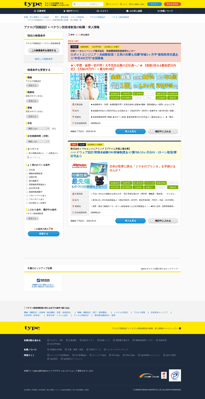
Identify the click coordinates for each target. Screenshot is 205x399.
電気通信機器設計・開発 (104, 315)
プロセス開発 (139, 312)
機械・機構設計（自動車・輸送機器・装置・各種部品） (48, 312)
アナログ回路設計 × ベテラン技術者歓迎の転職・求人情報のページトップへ (145, 328)
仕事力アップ (95, 349)
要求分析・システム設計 (57, 315)
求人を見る (130, 131)
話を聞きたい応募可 (37, 203)
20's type (116, 355)
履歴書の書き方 (122, 340)
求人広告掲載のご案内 (81, 390)
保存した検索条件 (44, 59)
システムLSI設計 (121, 312)
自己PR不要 (34, 188)
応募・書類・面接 (75, 349)
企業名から (53, 153)
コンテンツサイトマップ (117, 349)
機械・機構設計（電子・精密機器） (93, 312)
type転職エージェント (150, 355)
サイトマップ (113, 4)
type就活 (54, 359)
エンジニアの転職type (59, 355)
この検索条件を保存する (43, 50)
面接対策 (163, 340)
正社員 (32, 170)
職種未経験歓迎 (35, 173)
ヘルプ (124, 4)
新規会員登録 (172, 4)
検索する (43, 233)
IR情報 (34, 390)
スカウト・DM (56, 340)
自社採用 (42, 390)
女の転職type (81, 355)
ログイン (154, 4)
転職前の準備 (56, 349)
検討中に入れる (163, 131)
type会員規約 (66, 390)
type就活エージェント (73, 359)
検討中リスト (88, 340)
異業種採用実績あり (37, 184)
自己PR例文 (55, 344)
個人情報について (53, 390)
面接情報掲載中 (35, 192)
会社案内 (27, 390)
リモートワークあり (37, 195)
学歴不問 (33, 177)
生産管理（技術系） (32, 315)
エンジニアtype (99, 355)
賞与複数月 (34, 181)
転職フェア (105, 340)
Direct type (130, 355)
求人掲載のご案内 (137, 4)
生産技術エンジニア (159, 312)
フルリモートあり (36, 199)
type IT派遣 (171, 355)
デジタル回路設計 (81, 315)
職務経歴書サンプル (144, 340)
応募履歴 (73, 340)
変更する (32, 85)
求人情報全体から (36, 153)
